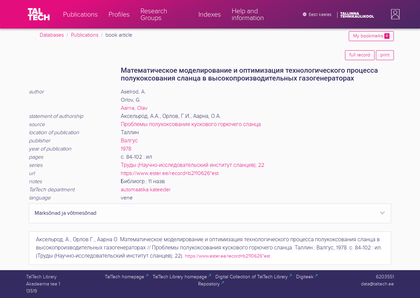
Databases (52, 35)
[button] (394, 14)
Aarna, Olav (134, 108)
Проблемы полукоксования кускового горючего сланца (191, 124)
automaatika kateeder (146, 190)
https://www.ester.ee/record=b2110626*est (169, 173)
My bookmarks (371, 36)
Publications (84, 35)
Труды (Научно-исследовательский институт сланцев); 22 (192, 165)
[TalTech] (39, 14)
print (384, 55)
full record (359, 55)
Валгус (129, 141)
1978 (126, 149)
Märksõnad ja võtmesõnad (65, 213)
